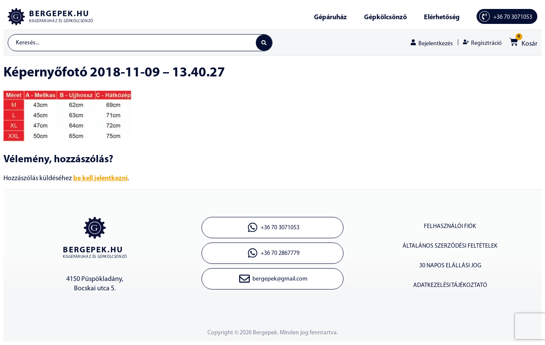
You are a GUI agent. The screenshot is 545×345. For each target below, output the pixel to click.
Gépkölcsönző (385, 17)
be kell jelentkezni (100, 178)
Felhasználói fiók (450, 226)
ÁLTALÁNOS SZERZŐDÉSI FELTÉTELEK (450, 246)
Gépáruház (330, 17)
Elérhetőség (441, 17)
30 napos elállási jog (450, 266)
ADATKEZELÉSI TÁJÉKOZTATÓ (450, 285)
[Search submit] (264, 43)
